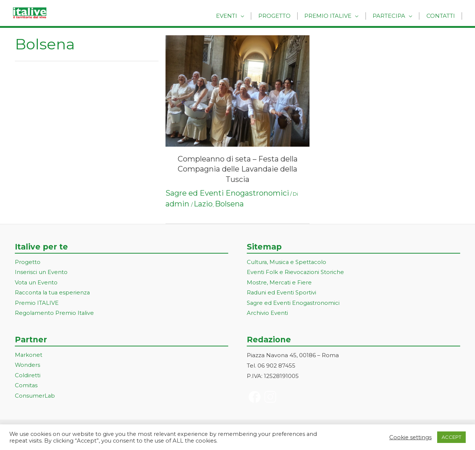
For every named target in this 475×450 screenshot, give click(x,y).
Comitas (26, 387)
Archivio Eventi (267, 313)
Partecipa (392, 15)
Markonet (29, 355)
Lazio (203, 203)
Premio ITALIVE (37, 303)
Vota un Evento (36, 282)
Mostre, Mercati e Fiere (279, 282)
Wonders (27, 366)
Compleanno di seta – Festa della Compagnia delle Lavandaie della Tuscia (238, 169)
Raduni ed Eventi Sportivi (282, 293)
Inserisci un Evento (41, 272)
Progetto (283, 15)
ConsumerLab (35, 397)
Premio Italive (334, 15)
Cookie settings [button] (410, 437)
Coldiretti (27, 376)
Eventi (237, 15)
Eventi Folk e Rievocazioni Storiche (295, 272)
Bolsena (229, 203)
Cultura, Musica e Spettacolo (287, 262)
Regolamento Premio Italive (55, 313)
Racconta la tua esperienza (53, 293)
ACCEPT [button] (451, 437)
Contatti (442, 15)
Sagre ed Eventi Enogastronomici (227, 193)
